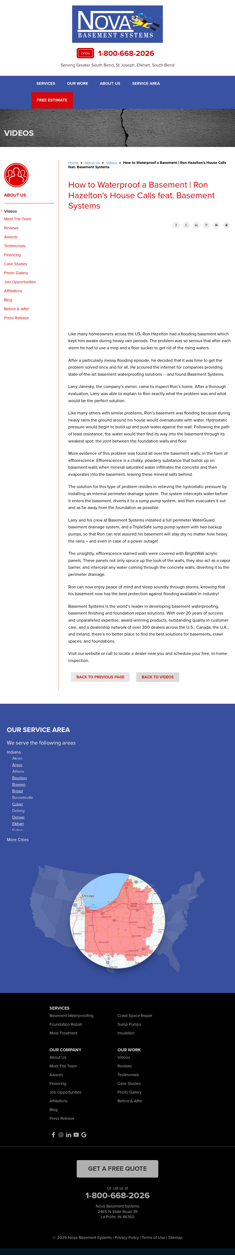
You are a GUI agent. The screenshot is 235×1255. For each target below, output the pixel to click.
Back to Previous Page (100, 676)
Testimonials (15, 245)
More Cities (18, 839)
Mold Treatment (63, 1033)
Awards (11, 236)
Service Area (147, 84)
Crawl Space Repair (135, 1015)
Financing (12, 254)
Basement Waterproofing (72, 1015)
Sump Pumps (129, 1024)
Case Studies (15, 263)
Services (46, 84)
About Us (110, 84)
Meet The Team (17, 218)
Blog (8, 299)
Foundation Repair (66, 1024)
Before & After (16, 308)
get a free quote (117, 1168)
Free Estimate (51, 100)
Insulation (126, 1033)
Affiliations (13, 290)
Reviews (11, 227)
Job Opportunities (20, 281)
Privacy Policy (127, 1237)
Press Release (16, 317)
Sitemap (175, 1237)
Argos (17, 764)
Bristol (17, 790)
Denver (18, 817)
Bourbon (19, 777)
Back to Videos (158, 676)
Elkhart (18, 823)
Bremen (19, 784)
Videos (10, 210)
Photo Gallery (16, 272)
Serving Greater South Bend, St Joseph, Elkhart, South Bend (117, 65)
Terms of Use (153, 1237)
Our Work (78, 84)
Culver (17, 803)
